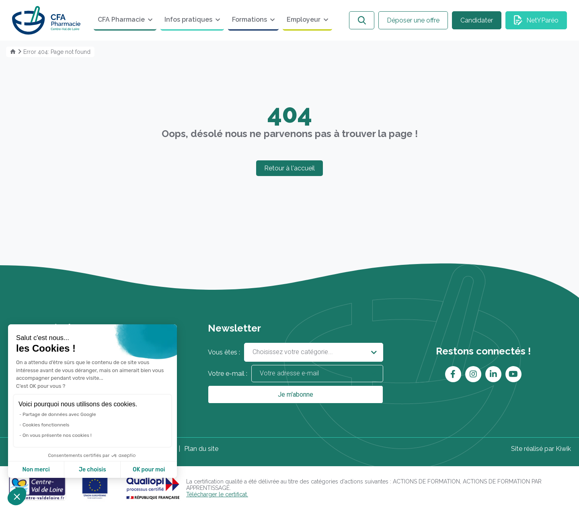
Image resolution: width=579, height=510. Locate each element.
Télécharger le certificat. (217, 494)
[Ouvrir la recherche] (361, 20)
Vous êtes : (296, 352)
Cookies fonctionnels (46, 425)
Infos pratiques (188, 19)
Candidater (476, 20)
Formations (249, 19)
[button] (17, 496)
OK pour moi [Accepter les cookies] (149, 469)
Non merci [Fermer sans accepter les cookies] (35, 469)
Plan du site (201, 449)
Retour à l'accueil (289, 168)
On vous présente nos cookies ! (57, 435)
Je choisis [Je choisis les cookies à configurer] (92, 469)
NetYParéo (542, 20)
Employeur (303, 19)
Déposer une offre (413, 20)
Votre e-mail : (296, 373)
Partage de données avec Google (59, 414)
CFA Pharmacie (121, 19)
